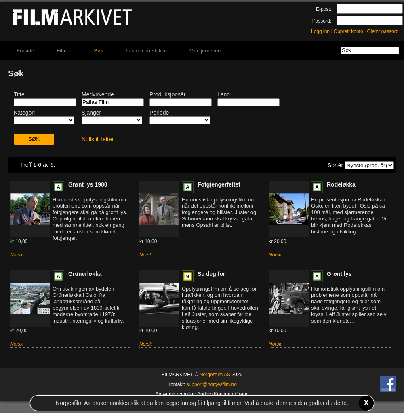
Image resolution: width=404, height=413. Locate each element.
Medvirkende (98, 94)
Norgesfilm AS (215, 374)
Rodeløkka (341, 184)
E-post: (323, 9)
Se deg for (211, 273)
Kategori (24, 112)
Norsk (16, 255)
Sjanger (91, 112)
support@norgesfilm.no (212, 384)
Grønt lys (339, 273)
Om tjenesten (205, 51)
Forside (25, 51)
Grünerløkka (84, 273)
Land (223, 94)
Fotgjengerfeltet (219, 184)
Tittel (20, 94)
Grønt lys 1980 (87, 184)
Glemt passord (382, 31)
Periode (159, 112)
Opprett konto (348, 31)
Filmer (64, 51)
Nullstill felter (98, 139)
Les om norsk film (146, 51)
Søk (98, 51)
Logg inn (320, 31)
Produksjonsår (167, 94)
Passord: (321, 21)
